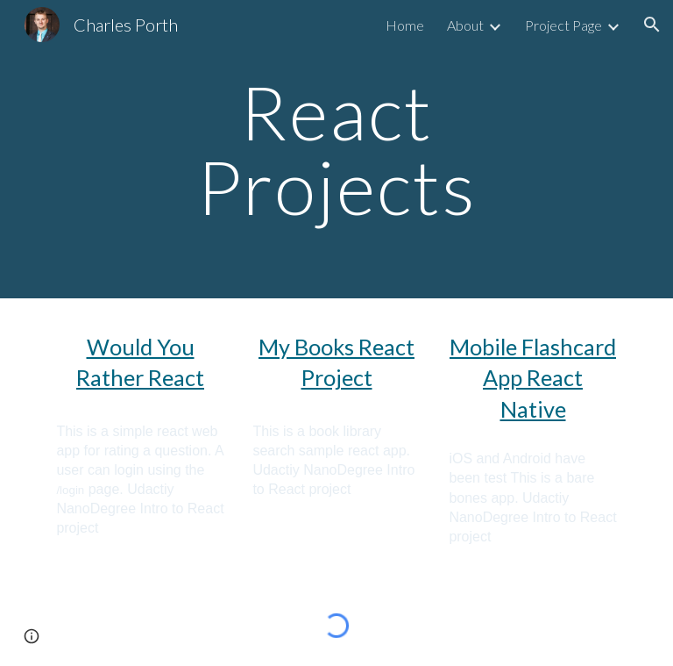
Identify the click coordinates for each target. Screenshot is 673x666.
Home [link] (405, 25)
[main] (336, 150)
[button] (652, 25)
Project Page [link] (563, 25)
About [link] (465, 25)
